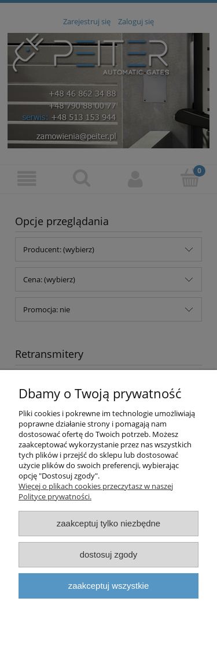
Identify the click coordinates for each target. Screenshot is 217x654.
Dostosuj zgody (109, 554)
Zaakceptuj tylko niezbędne (108, 523)
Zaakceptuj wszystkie (108, 586)
